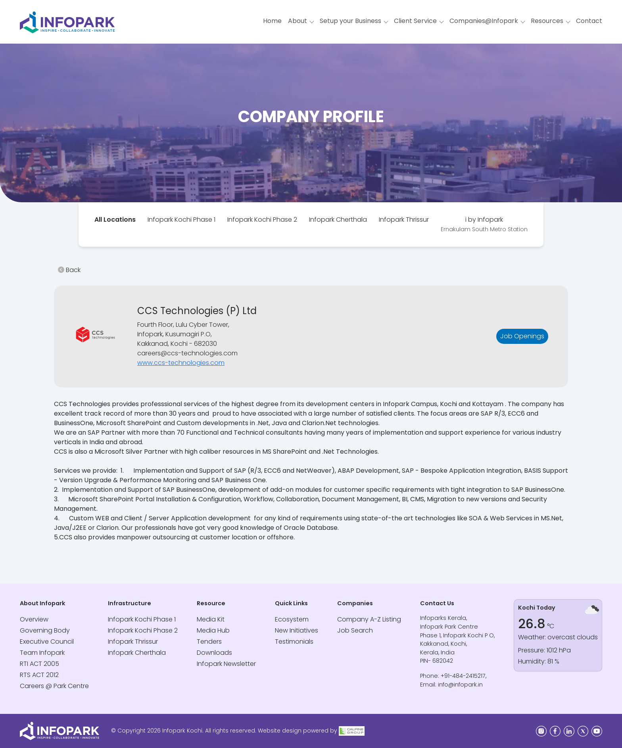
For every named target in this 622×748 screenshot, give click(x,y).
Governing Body (45, 630)
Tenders (209, 641)
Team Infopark (42, 652)
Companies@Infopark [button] (483, 20)
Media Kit (211, 619)
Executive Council (47, 641)
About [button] (297, 20)
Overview (34, 619)
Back (69, 269)
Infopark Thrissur (404, 219)
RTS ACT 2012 (39, 674)
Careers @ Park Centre (54, 685)
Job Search (355, 630)
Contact (589, 20)
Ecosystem (292, 619)
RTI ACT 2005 (39, 663)
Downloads (214, 652)
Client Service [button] (415, 20)
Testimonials (294, 641)
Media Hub (213, 630)
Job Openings (522, 336)
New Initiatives (296, 630)
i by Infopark (484, 224)
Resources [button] (547, 20)
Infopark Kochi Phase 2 (262, 219)
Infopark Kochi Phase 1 (181, 219)
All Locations (115, 219)
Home (272, 20)
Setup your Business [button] (350, 20)
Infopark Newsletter (226, 663)
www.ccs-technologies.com (181, 362)
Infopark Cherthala (338, 219)
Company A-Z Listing (369, 619)
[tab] (115, 219)
